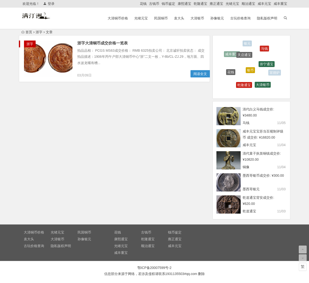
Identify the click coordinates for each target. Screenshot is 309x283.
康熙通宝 (184, 4)
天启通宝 (244, 56)
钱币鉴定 (168, 4)
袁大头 (179, 18)
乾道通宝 (249, 211)
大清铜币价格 (118, 18)
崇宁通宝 (266, 65)
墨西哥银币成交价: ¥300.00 (263, 175)
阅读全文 (200, 74)
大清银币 (197, 18)
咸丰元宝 (264, 4)
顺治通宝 (248, 4)
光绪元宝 (232, 4)
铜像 (246, 167)
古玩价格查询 (240, 18)
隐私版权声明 (267, 18)
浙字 (39, 32)
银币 (250, 71)
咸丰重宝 (280, 4)
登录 (49, 4)
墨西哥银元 (251, 189)
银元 (247, 44)
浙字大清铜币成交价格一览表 (102, 43)
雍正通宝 (216, 4)
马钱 (264, 49)
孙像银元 (217, 18)
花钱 (143, 4)
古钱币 (154, 4)
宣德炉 (274, 73)
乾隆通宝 (200, 4)
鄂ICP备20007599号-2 (154, 268)
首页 (26, 32)
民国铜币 (161, 18)
